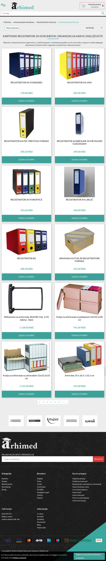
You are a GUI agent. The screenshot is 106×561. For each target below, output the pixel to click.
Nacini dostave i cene (80, 497)
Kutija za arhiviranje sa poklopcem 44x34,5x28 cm (79, 327)
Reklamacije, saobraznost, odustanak (86, 495)
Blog (39, 535)
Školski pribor (7, 495)
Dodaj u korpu (26, 103)
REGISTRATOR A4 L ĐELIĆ (79, 205)
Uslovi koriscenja (79, 511)
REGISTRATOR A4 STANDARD (26, 84)
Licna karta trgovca (79, 500)
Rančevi (5, 489)
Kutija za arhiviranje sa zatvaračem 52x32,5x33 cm (26, 387)
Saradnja (40, 530)
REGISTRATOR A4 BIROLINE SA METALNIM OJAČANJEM (79, 146)
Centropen (41, 497)
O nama (40, 524)
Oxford (40, 506)
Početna (7, 22)
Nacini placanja (78, 506)
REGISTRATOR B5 (26, 265)
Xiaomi (40, 508)
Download (41, 533)
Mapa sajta (41, 538)
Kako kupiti (76, 503)
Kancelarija (6, 497)
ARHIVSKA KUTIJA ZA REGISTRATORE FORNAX (79, 267)
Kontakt (40, 527)
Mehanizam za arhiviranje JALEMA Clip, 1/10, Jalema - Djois (26, 327)
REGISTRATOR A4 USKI (79, 84)
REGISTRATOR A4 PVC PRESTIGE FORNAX (26, 144)
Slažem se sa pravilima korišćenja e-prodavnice (88, 556)
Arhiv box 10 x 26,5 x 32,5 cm (79, 386)
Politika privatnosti (79, 492)
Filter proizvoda (12, 28)
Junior (39, 495)
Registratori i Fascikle (46, 22)
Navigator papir (43, 503)
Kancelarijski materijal (23, 22)
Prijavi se (98, 470)
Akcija (4, 500)
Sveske (4, 492)
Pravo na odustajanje (80, 508)
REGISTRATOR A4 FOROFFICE (26, 205)
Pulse (39, 492)
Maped (40, 489)
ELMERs (40, 500)
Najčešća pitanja (78, 489)
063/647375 (7, 524)
